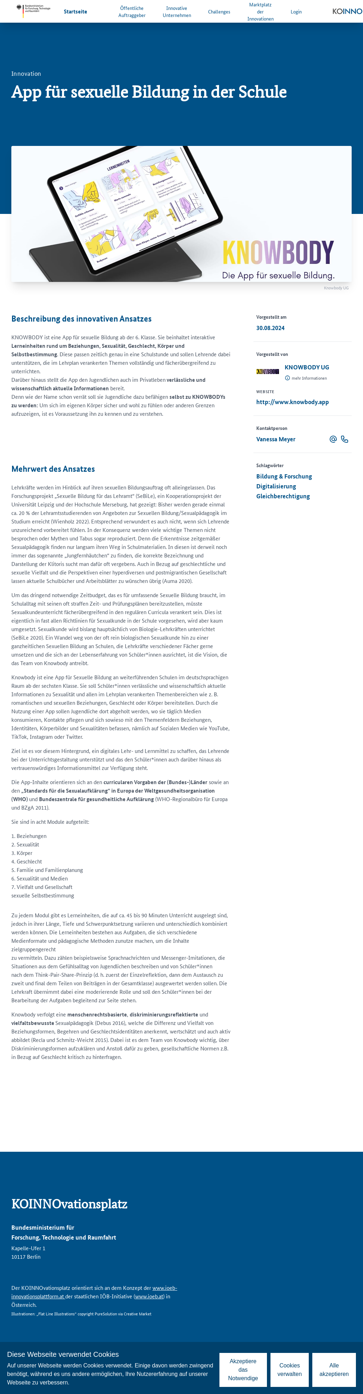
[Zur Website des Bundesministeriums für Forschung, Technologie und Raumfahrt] (33, 11)
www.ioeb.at (149, 1296)
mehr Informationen (309, 378)
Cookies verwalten (290, 1369)
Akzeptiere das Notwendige (243, 1369)
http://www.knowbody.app (292, 402)
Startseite (75, 11)
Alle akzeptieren (334, 1369)
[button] (333, 439)
